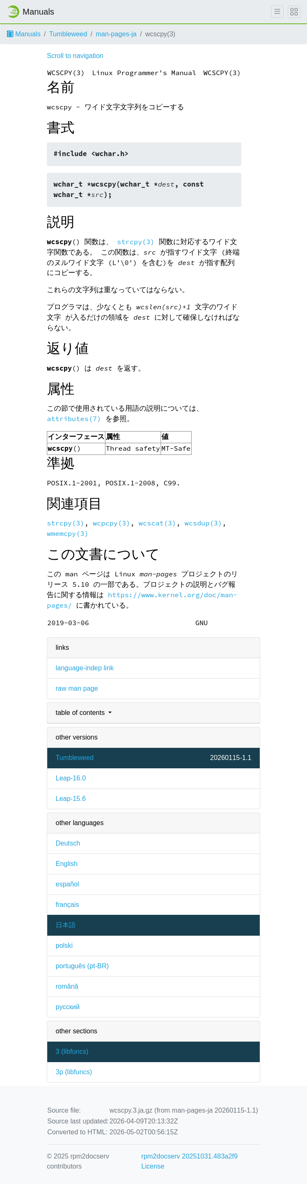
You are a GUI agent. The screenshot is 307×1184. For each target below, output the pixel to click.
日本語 (66, 925)
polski (64, 945)
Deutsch (68, 843)
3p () (74, 1071)
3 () (72, 1051)
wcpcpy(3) (111, 523)
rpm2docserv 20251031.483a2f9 (189, 1156)
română (67, 986)
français (67, 904)
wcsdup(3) (203, 523)
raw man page (77, 688)
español (67, 884)
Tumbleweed (68, 34)
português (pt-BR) (82, 965)
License (152, 1166)
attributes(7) (74, 418)
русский (67, 1006)
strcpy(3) (136, 241)
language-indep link (85, 668)
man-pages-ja (116, 34)
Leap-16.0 (71, 778)
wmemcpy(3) (68, 533)
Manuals (24, 34)
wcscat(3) (157, 523)
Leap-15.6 (71, 798)
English (66, 863)
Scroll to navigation (75, 55)
